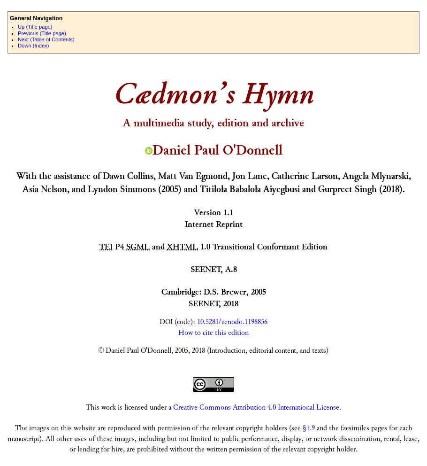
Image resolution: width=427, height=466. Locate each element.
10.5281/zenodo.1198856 (232, 322)
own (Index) (33, 45)
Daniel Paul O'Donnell (213, 150)
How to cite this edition (213, 332)
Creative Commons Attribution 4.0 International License (256, 407)
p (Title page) (35, 27)
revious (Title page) (42, 33)
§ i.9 (309, 428)
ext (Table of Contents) (46, 39)
